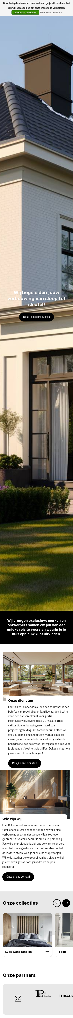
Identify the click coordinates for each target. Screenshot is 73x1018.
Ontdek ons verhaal (18, 876)
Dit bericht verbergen (25, 12)
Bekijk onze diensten (24, 763)
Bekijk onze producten (36, 317)
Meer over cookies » (51, 12)
